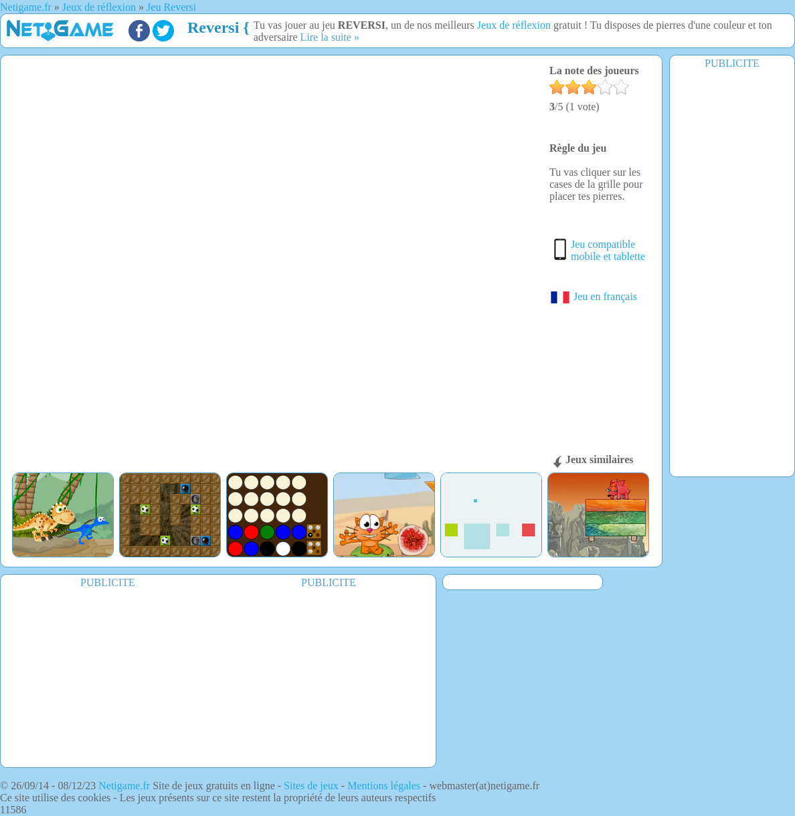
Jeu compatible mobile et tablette (608, 250)
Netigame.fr (124, 785)
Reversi (213, 27)
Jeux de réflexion (514, 25)
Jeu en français (593, 296)
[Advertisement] (732, 272)
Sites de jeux (311, 785)
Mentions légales (383, 785)
